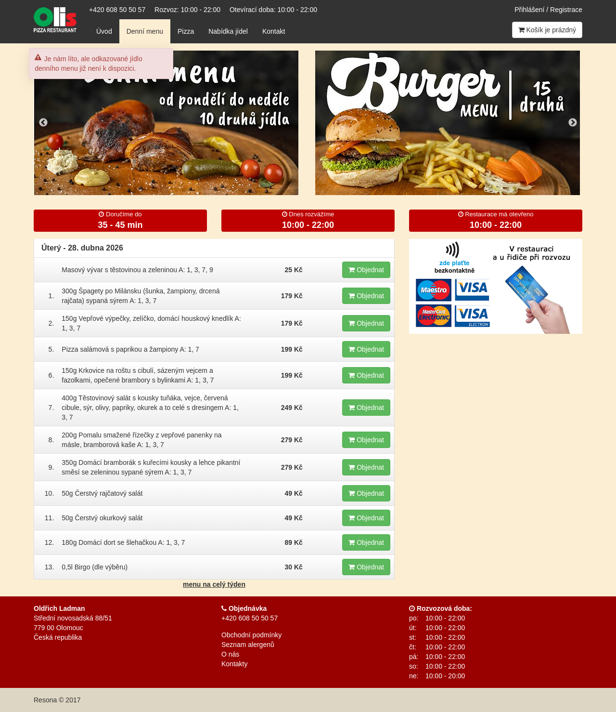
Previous (43, 123)
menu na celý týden (214, 584)
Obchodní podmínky (251, 635)
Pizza (186, 31)
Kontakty (234, 664)
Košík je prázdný (547, 30)
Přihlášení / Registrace (548, 9)
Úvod (104, 31)
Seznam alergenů (247, 644)
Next (573, 123)
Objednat (366, 270)
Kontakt (273, 31)
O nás (230, 654)
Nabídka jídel (228, 31)
